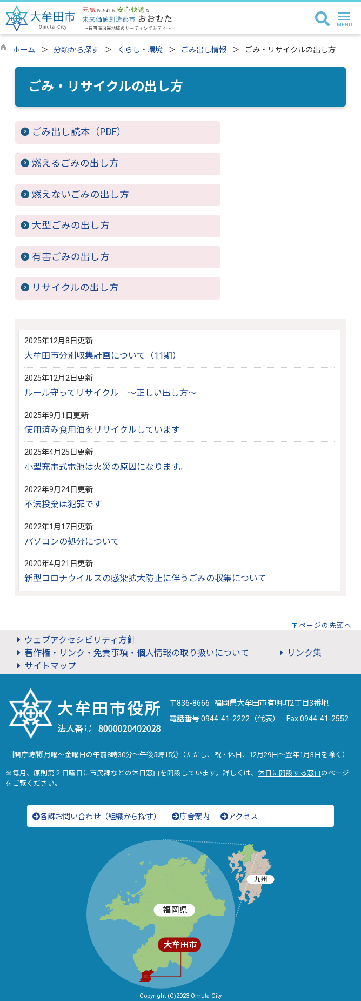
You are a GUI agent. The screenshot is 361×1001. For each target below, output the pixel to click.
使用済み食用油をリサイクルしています (102, 430)
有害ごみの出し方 (71, 256)
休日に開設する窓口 (289, 773)
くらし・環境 (140, 50)
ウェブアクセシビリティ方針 (75, 640)
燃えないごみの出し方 (80, 194)
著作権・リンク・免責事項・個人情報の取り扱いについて (131, 653)
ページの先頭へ (325, 625)
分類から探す (76, 50)
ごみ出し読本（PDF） (79, 132)
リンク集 (299, 653)
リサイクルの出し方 (75, 287)
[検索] (322, 19)
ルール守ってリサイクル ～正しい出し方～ (110, 393)
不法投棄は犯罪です (63, 504)
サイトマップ (45, 666)
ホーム (23, 50)
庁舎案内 (191, 816)
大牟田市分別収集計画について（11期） (102, 355)
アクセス (239, 816)
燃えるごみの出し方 (75, 163)
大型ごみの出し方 (71, 225)
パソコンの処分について (71, 541)
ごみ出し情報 (203, 50)
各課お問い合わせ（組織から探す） (96, 816)
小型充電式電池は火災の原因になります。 (106, 467)
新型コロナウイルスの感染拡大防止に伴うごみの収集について (145, 578)
